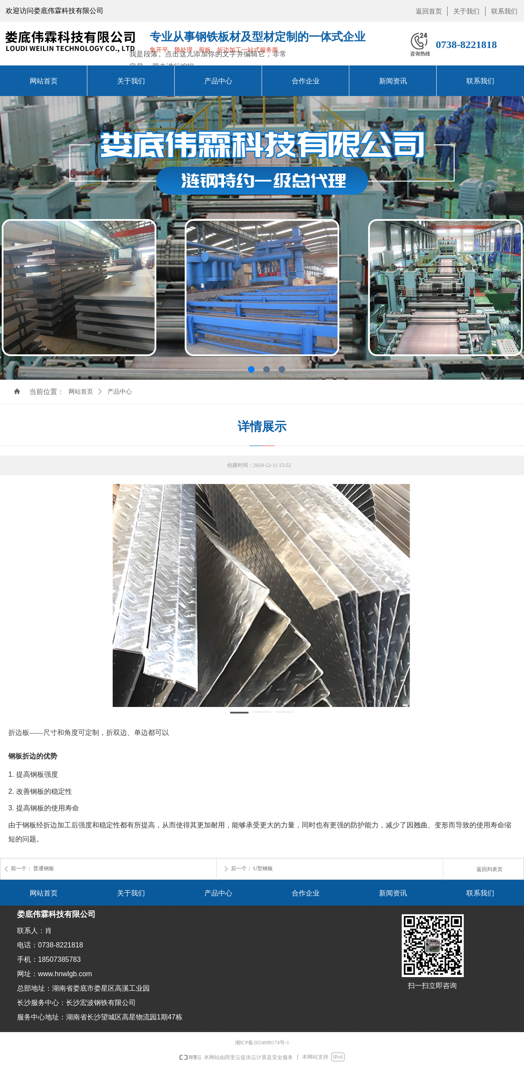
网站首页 (81, 391)
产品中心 (119, 391)
